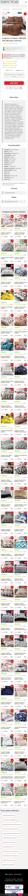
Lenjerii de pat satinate (9, 842)
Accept (20, 894)
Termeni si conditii (11, 879)
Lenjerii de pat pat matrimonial (11, 833)
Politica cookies (18, 881)
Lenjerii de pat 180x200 (9, 820)
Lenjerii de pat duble (8, 865)
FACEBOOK (9, 874)
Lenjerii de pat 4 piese (9, 860)
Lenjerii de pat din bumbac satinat (12, 824)
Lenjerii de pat (6, 9)
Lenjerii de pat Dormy (17, 9)
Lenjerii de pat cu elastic (9, 838)
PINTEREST (18, 874)
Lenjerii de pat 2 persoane (10, 856)
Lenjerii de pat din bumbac (10, 829)
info (12, 236)
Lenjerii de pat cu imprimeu (10, 851)
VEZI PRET (14, 83)
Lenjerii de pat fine (8, 847)
